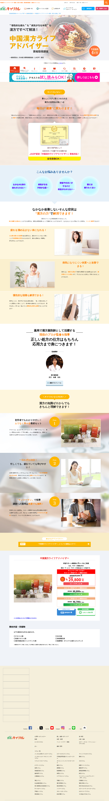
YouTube (47, 733)
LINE (70, 733)
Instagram (58, 733)
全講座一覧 (30, 8)
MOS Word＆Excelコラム (85, 790)
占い (36, 750)
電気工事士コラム (83, 787)
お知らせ (66, 2)
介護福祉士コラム (39, 780)
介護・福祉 (82, 743)
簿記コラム (38, 784)
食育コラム (38, 772)
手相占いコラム (39, 795)
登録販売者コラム (39, 775)
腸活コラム (60, 769)
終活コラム (82, 777)
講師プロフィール (55, 387)
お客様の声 (57, 8)
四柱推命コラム (39, 798)
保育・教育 (60, 743)
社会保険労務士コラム (40, 787)
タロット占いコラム (62, 795)
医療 (36, 743)
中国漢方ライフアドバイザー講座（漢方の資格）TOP (48, 13)
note (81, 733)
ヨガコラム (82, 765)
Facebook (25, 733)
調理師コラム (60, 772)
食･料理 (81, 741)
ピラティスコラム (39, 769)
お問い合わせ (72, 2)
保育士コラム (60, 777)
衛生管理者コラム (61, 790)
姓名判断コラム (61, 798)
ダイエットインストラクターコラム (65, 766)
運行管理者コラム (61, 787)
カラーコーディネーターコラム (87, 793)
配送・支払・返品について (82, 2)
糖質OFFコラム (83, 772)
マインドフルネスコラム (85, 758)
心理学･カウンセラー (40, 741)
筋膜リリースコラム (84, 769)
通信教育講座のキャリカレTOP (17, 13)
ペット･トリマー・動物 (63, 746)
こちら (60, 63)
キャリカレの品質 (43, 8)
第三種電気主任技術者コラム (42, 790)
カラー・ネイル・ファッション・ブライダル (88, 747)
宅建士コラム (60, 784)
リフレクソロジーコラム (41, 765)
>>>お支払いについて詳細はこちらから (25, 622)
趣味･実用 (59, 750)
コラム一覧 (38, 755)
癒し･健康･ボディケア (63, 741)
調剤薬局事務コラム (84, 775)
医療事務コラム (61, 775)
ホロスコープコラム (84, 795)
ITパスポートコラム (40, 793)
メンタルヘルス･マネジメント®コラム (43, 761)
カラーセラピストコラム (63, 758)
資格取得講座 (29, 13)
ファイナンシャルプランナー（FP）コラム (86, 781)
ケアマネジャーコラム (63, 780)
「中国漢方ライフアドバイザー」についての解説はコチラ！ (48, 548)
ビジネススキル (39, 746)
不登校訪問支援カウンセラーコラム (65, 761)
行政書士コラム (83, 784)
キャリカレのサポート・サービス (71, 8)
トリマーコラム (61, 793)
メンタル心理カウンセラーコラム (43, 758)
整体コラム (82, 761)
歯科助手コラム (39, 777)
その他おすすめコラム (85, 798)
